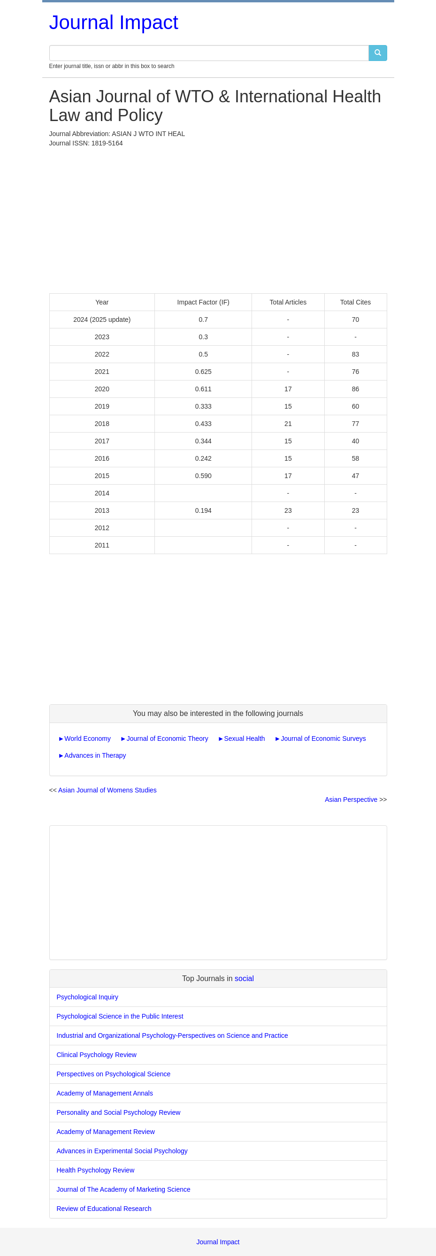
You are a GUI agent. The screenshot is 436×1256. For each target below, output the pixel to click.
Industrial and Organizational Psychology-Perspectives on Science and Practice (172, 1035)
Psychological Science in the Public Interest (120, 1016)
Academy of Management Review (106, 1131)
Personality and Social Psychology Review (119, 1112)
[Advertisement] (218, 218)
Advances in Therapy (95, 755)
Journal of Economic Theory (167, 738)
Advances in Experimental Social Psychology (122, 1151)
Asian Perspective (351, 799)
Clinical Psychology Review (97, 1054)
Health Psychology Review (96, 1170)
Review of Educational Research (104, 1208)
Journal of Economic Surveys (323, 738)
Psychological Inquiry (88, 997)
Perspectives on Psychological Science (114, 1074)
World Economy (87, 738)
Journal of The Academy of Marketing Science (124, 1189)
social (244, 978)
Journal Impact (113, 22)
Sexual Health (244, 738)
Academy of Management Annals (105, 1093)
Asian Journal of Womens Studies (107, 790)
